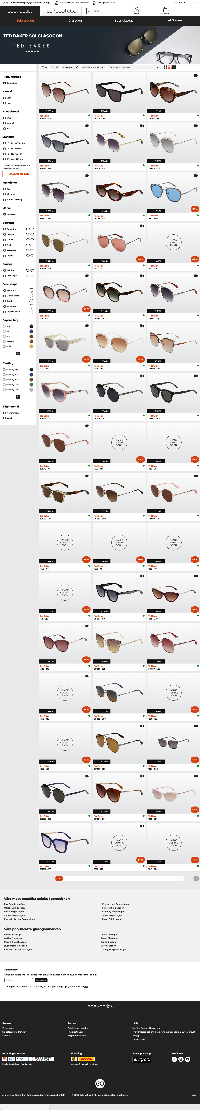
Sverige (181, 2)
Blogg (135, 1035)
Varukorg (165, 13)
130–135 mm (12, 148)
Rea (6, 189)
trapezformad (18, 311)
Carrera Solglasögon (14, 915)
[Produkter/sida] (93, 67)
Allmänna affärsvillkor (13, 1095)
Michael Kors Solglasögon (115, 904)
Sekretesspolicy (35, 1095)
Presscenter (8, 1028)
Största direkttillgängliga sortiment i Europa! (30, 2)
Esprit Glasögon (109, 942)
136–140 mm (13, 153)
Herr (7, 103)
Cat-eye (18, 234)
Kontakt (6, 1035)
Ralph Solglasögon (112, 919)
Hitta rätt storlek (18, 174)
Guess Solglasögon (112, 915)
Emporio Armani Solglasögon (19, 919)
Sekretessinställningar (14, 1032)
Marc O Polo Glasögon (15, 942)
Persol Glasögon (109, 938)
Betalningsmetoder (78, 1028)
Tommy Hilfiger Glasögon (114, 949)
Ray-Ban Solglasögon (15, 904)
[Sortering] (134, 67)
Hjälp (135, 1023)
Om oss (6, 1023)
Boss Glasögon (108, 945)
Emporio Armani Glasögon (18, 949)
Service (72, 1023)
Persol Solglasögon (14, 911)
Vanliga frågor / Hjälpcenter (146, 1028)
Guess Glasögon (109, 934)
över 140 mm (13, 159)
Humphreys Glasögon (15, 945)
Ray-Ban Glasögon (13, 934)
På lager (9, 194)
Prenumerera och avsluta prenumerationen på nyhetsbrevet (163, 1032)
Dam (7, 98)
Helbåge (18, 270)
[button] (20, 11)
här (86, 986)
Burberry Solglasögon (113, 911)
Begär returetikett (77, 1035)
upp (195, 1095)
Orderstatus (138, 1039)
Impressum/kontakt (54, 1095)
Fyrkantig (18, 229)
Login (136, 13)
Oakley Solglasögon (14, 908)
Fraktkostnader (75, 1032)
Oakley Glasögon (13, 938)
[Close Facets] (18, 67)
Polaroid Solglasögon (113, 908)
